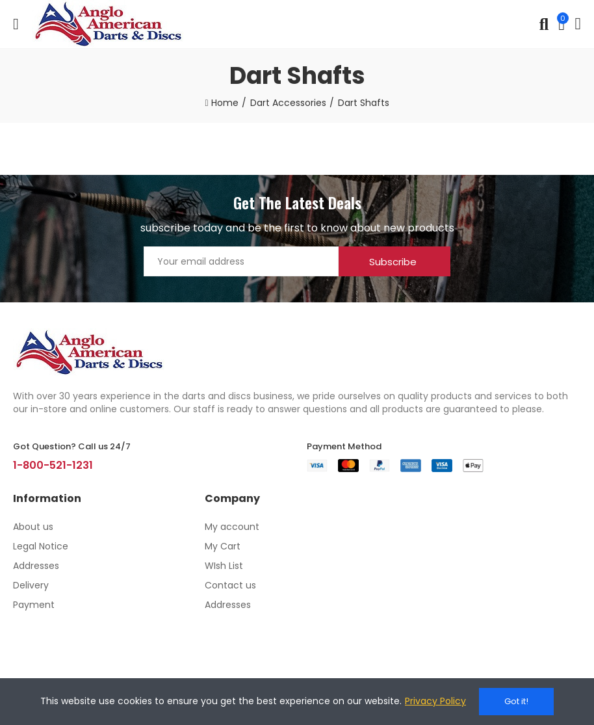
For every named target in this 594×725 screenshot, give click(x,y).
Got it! (516, 701)
